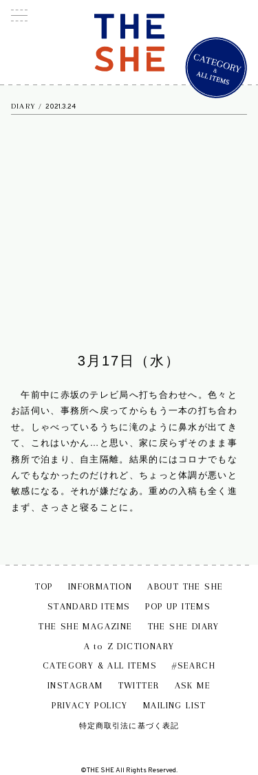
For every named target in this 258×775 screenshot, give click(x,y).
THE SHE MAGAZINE (85, 626)
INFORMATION (100, 586)
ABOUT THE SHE (185, 586)
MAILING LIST (174, 705)
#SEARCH (193, 665)
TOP (44, 586)
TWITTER (139, 685)
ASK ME (193, 685)
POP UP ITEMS (178, 606)
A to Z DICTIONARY (129, 646)
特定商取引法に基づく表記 (129, 725)
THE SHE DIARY (183, 626)
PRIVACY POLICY (90, 705)
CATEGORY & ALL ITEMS (100, 665)
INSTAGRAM (75, 685)
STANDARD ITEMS (89, 606)
